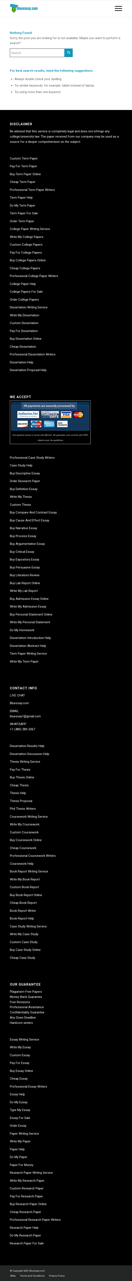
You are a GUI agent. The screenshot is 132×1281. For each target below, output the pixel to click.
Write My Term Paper (24, 661)
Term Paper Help (21, 197)
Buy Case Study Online (25, 950)
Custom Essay (20, 1055)
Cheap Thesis (19, 785)
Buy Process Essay (23, 536)
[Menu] (116, 8)
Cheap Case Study (22, 958)
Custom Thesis (20, 505)
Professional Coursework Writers (33, 856)
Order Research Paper (25, 481)
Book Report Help (22, 918)
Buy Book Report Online (26, 895)
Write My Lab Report (24, 591)
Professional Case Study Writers (32, 458)
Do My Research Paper (25, 1235)
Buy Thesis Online (22, 777)
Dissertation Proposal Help (28, 370)
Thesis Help (18, 793)
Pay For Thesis (20, 769)
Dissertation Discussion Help (29, 754)
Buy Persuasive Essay (25, 567)
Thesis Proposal (21, 801)
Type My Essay (20, 1110)
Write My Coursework (24, 824)
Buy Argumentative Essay (27, 544)
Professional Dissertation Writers (33, 354)
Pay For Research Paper (26, 1196)
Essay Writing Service (24, 1039)
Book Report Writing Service (29, 871)
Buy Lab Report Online (25, 583)
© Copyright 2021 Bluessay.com (27, 1271)
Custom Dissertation (24, 323)
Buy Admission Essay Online (29, 599)
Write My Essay (20, 1047)
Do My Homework (22, 630)
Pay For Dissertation (24, 331)
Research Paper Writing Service (31, 1173)
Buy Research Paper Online (28, 1204)
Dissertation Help (21, 362)
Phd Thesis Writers (23, 809)
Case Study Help (21, 465)
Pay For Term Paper (23, 166)
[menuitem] (13, 1276)
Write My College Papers (26, 237)
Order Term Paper (22, 221)
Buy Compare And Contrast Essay (33, 512)
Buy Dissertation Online (25, 339)
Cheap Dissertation (23, 347)
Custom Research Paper (27, 1188)
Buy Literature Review (24, 575)
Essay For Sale (20, 1118)
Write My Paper (20, 1141)
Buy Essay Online (21, 1071)
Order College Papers (24, 299)
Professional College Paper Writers (34, 276)
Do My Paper (18, 1157)
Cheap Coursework (23, 848)
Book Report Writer (23, 911)
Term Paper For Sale (24, 213)
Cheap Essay (19, 1078)
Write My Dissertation (24, 315)
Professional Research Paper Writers (35, 1220)
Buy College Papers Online (28, 260)
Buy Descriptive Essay (25, 473)
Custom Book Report (24, 887)
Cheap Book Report (23, 903)
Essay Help (17, 1094)
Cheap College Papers (25, 268)
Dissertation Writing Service (29, 307)
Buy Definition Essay (24, 489)
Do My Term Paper (22, 205)
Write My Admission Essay (28, 606)
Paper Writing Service (24, 1133)
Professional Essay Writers (28, 1086)
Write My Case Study (24, 934)
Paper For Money (21, 1165)
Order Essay (18, 1126)
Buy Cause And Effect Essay (29, 520)
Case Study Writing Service (28, 926)
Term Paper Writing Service (28, 653)
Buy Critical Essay (22, 552)
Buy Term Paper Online (25, 174)
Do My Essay (18, 1102)
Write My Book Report (25, 879)
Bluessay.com (19, 703)
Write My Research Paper (27, 1181)
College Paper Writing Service (30, 229)
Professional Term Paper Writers (32, 190)
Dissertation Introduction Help (30, 638)
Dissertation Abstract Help (28, 646)
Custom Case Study (24, 942)
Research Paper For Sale (27, 1243)
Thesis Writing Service (25, 762)
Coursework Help (22, 864)
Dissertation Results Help (27, 746)
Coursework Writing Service (29, 817)
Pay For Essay (19, 1063)
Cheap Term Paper (22, 182)
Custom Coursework (24, 832)
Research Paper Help (24, 1228)
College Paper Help (23, 284)
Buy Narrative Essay (23, 528)
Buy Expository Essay (24, 559)
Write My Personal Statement (30, 622)
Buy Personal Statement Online (31, 614)
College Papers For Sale (26, 292)
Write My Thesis (21, 497)
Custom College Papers (26, 244)
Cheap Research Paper (25, 1212)
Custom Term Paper (24, 158)
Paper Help (17, 1149)
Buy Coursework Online (26, 840)
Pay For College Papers (26, 252)
